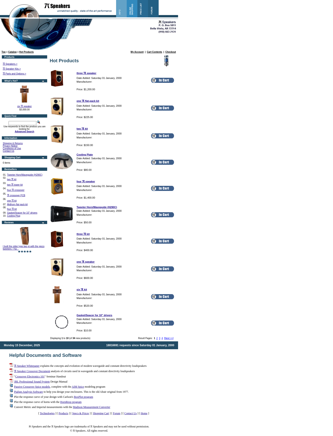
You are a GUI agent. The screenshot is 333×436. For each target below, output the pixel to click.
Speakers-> (10, 64)
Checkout (170, 52)
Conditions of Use (12, 148)
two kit (11, 179)
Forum (116, 413)
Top (4, 52)
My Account (137, 52)
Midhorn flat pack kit (17, 204)
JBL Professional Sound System (32, 381)
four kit (12, 209)
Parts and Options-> (14, 73)
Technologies (47, 413)
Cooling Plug (13, 216)
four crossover (15, 190)
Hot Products (26, 52)
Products (63, 413)
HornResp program (70, 402)
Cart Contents (154, 52)
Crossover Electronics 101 (30, 376)
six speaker (24, 106)
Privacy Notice (10, 146)
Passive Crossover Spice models (32, 386)
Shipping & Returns (13, 143)
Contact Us (8, 151)
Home (144, 413)
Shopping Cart (101, 413)
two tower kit (14, 185)
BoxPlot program (83, 397)
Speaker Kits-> (12, 69)
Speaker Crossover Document (32, 371)
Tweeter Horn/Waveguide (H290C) (24, 175)
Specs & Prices (80, 413)
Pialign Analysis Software (28, 391)
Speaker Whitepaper (27, 365)
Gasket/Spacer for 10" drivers (22, 213)
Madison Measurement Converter (91, 407)
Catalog (12, 52)
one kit (11, 200)
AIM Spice (78, 386)
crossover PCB (16, 195)
